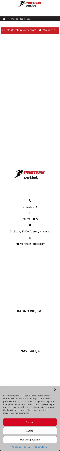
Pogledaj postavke (30, 439)
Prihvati (30, 422)
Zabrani (30, 430)
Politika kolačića (19, 447)
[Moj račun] (46, 30)
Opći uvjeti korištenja (37, 447)
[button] (55, 389)
